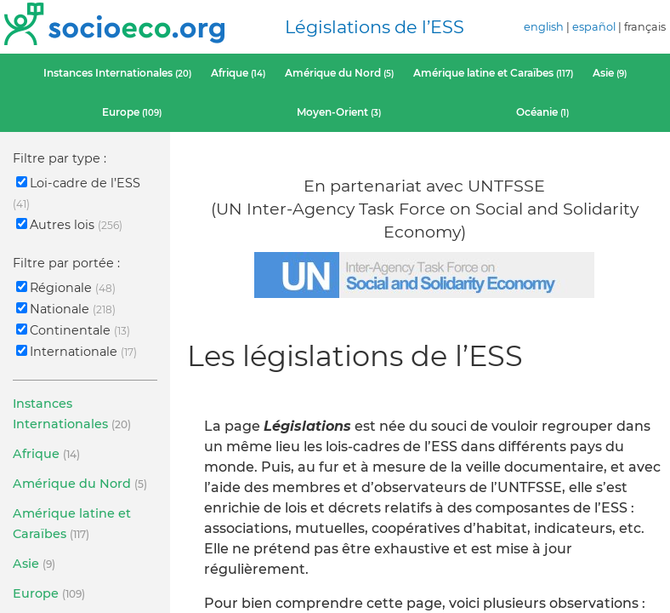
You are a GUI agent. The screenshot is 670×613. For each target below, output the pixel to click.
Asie (610, 72)
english (544, 26)
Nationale (66, 309)
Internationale (76, 351)
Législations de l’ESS (374, 26)
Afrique (238, 72)
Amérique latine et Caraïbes (493, 72)
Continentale (73, 330)
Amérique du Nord (339, 72)
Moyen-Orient (339, 112)
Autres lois (69, 224)
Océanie (542, 112)
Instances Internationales (117, 72)
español (594, 26)
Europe (132, 112)
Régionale (66, 287)
